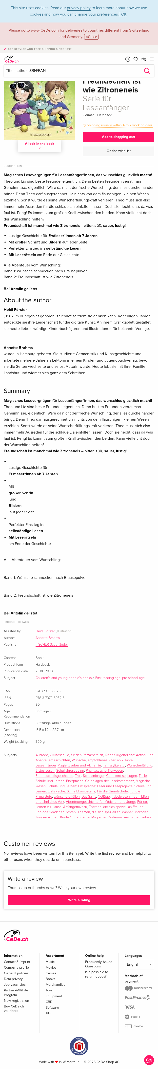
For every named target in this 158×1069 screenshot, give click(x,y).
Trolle (143, 776)
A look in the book (39, 145)
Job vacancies (15, 984)
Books (50, 979)
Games (51, 973)
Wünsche (79, 760)
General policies (16, 973)
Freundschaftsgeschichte (54, 776)
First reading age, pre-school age (120, 678)
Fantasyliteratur (114, 765)
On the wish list (119, 151)
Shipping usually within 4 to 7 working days (120, 125)
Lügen (132, 776)
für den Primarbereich (87, 755)
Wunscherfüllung (139, 765)
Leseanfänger (46, 765)
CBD (49, 1002)
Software (52, 1007)
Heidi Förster (45, 631)
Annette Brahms (48, 638)
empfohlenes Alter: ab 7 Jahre (110, 760)
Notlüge (104, 796)
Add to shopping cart (118, 137)
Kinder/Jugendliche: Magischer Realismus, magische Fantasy (105, 817)
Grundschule (59, 755)
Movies (51, 967)
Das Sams (88, 796)
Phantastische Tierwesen (104, 770)
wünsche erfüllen (67, 796)
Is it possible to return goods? (96, 974)
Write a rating (79, 900)
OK (124, 14)
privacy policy (79, 7)
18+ (48, 1013)
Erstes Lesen (45, 770)
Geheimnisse (116, 776)
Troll (78, 776)
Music (50, 962)
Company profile (16, 967)
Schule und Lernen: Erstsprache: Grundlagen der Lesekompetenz (85, 781)
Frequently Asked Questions (98, 964)
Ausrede (42, 755)
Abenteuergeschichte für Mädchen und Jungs (101, 802)
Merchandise (55, 984)
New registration (16, 1001)
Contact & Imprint (17, 962)
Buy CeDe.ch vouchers (14, 1008)
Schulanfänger (93, 776)
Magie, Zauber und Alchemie (79, 765)
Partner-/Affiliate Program (16, 992)
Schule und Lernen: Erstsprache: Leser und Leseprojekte (90, 786)
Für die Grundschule (112, 791)
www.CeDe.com (45, 30)
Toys (49, 990)
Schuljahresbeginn (70, 770)
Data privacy (13, 979)
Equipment (54, 996)
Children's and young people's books (64, 678)
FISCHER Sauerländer (52, 644)
